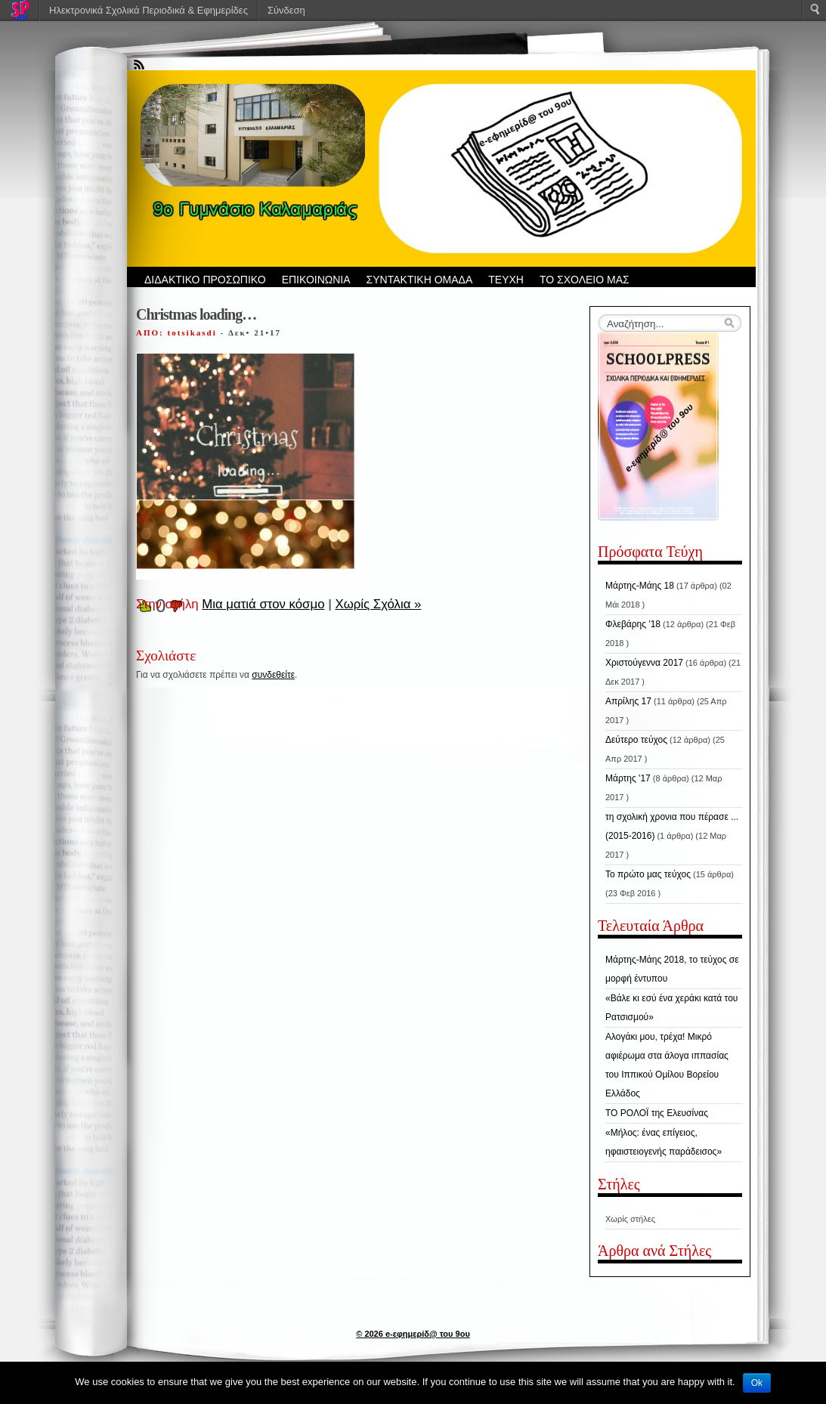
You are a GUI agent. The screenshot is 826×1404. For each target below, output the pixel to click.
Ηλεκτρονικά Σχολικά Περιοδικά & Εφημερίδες (148, 10)
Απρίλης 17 (628, 701)
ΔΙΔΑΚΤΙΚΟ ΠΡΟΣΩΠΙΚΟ (205, 280)
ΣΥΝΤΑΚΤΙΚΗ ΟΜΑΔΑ (420, 280)
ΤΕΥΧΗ (506, 280)
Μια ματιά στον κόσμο (263, 604)
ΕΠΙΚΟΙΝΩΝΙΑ (316, 280)
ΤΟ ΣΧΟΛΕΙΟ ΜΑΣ (585, 280)
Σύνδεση (286, 10)
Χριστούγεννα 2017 (644, 662)
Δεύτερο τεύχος (636, 739)
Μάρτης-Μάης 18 (639, 585)
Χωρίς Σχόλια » (379, 604)
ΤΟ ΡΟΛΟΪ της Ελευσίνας (656, 1113)
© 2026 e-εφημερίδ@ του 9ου (413, 1333)
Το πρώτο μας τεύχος (648, 874)
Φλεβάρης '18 (632, 624)
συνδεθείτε (273, 675)
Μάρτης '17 (628, 778)
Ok (757, 1383)
